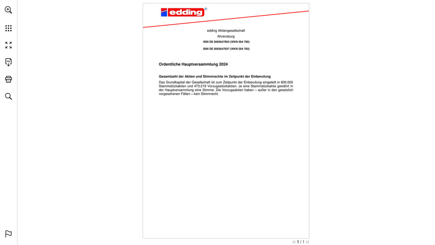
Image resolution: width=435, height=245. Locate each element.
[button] (8, 9)
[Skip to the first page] (294, 242)
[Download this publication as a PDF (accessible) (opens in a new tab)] (8, 62)
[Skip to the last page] (307, 242)
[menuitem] (8, 18)
